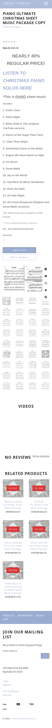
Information (25, 615)
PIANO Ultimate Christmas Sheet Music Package (13, 505)
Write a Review (41, 456)
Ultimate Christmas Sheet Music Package (39, 505)
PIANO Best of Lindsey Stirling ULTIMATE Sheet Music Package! (13, 588)
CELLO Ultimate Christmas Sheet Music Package (13, 546)
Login (5, 681)
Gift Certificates (11, 691)
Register (7, 684)
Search (40, 615)
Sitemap (7, 695)
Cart (5, 619)
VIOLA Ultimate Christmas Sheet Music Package (39, 546)
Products (8, 615)
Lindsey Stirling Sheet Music (23, 718)
